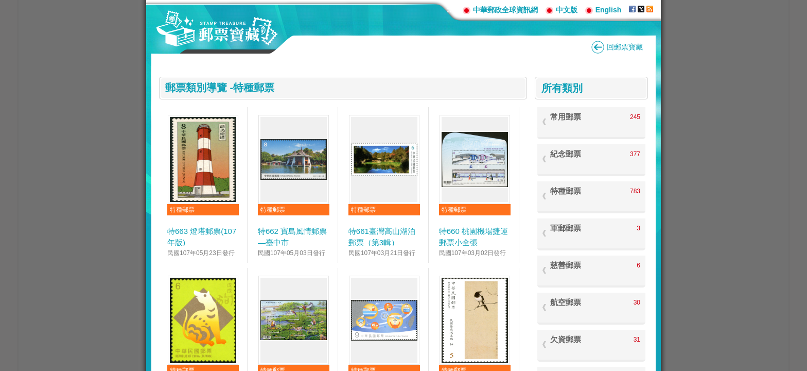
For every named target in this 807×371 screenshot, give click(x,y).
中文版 (566, 10)
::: (451, 9)
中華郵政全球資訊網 (505, 10)
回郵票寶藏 (625, 47)
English (608, 10)
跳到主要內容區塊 (5, 5)
